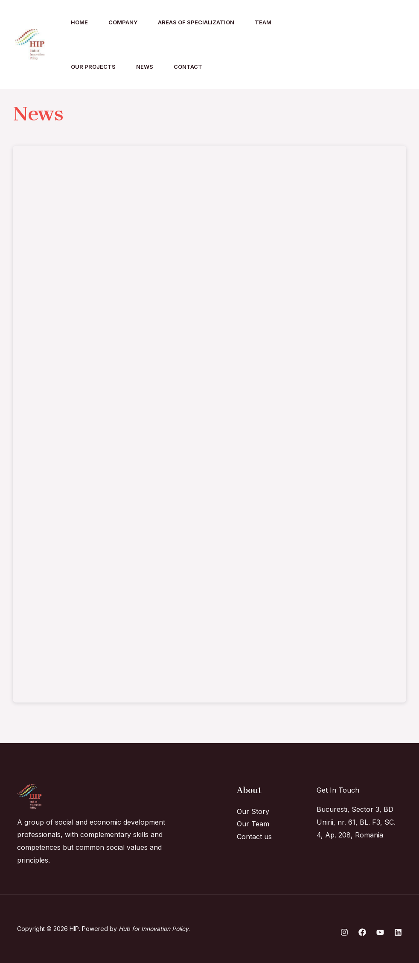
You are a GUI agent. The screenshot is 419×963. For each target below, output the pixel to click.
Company (122, 22)
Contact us (254, 836)
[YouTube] (393, 45)
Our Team (253, 824)
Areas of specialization (196, 22)
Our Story (253, 811)
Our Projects (93, 66)
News (144, 66)
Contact (188, 66)
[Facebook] (355, 45)
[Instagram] (336, 45)
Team (263, 22)
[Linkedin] (374, 45)
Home (79, 22)
